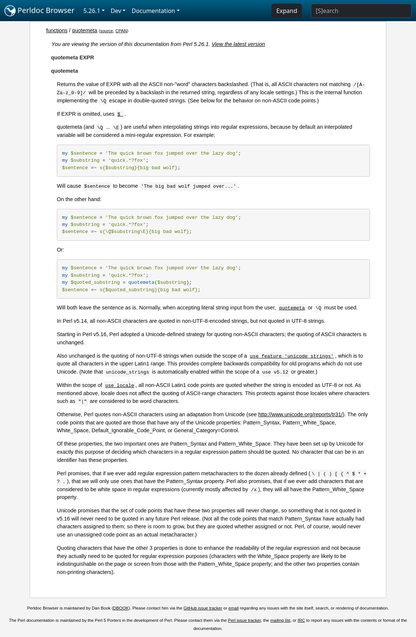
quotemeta (84, 30)
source (106, 31)
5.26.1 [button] (92, 11)
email (233, 608)
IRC (301, 620)
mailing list (280, 620)
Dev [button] (116, 11)
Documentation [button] (153, 11)
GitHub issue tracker (202, 608)
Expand (286, 11)
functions (57, 30)
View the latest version (238, 44)
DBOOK (121, 608)
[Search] (361, 11)
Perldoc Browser (39, 10)
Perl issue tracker (244, 620)
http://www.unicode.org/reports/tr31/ (300, 414)
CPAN (121, 31)
